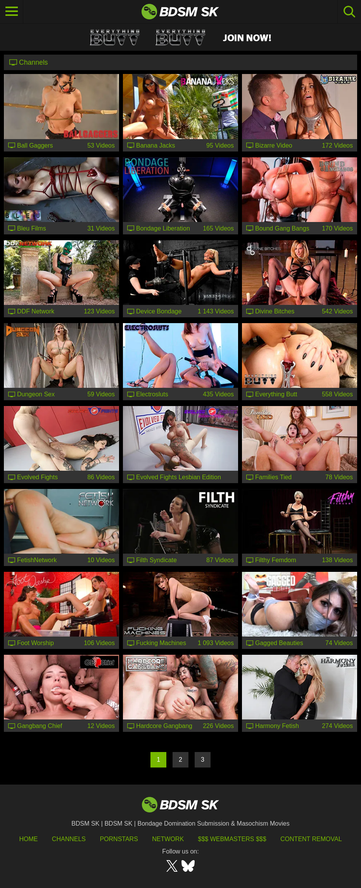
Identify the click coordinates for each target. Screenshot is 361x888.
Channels (69, 839)
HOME (28, 839)
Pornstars (119, 839)
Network (168, 839)
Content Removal (311, 839)
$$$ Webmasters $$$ (232, 839)
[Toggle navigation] (11, 11)
